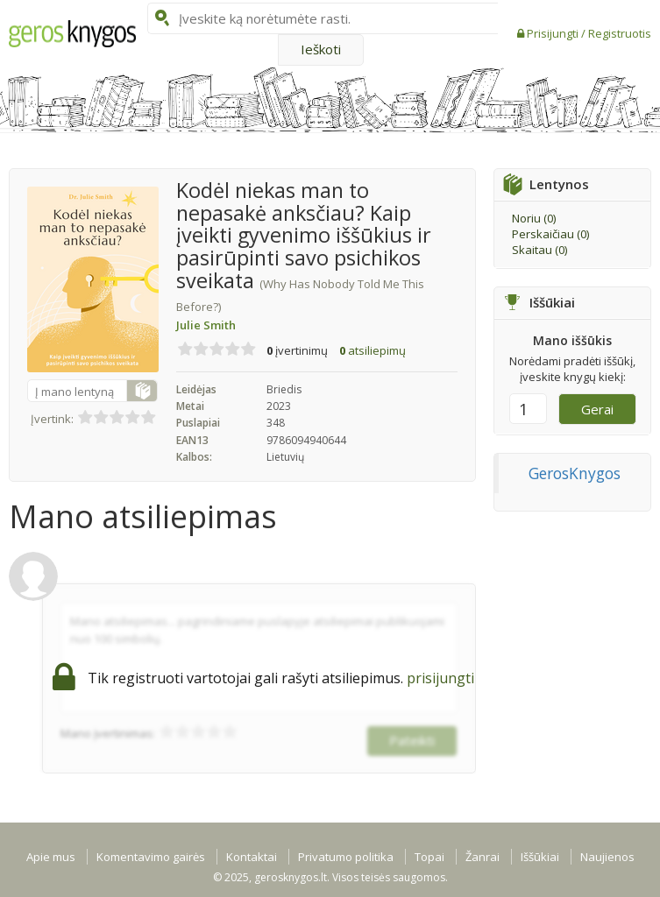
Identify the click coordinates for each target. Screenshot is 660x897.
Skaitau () (539, 250)
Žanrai (482, 857)
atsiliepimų (372, 350)
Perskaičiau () (550, 234)
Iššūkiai (540, 857)
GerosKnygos (575, 473)
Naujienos (607, 857)
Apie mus (50, 857)
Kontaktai (251, 857)
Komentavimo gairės (150, 857)
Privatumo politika (346, 857)
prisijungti (440, 678)
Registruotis (619, 33)
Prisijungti (554, 33)
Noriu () (534, 218)
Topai (429, 857)
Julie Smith (206, 325)
